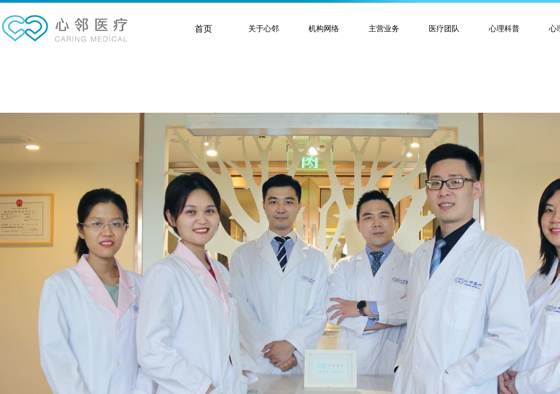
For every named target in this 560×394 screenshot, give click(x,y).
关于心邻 (263, 29)
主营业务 (384, 29)
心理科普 (504, 29)
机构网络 (323, 29)
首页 (203, 28)
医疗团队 (444, 29)
